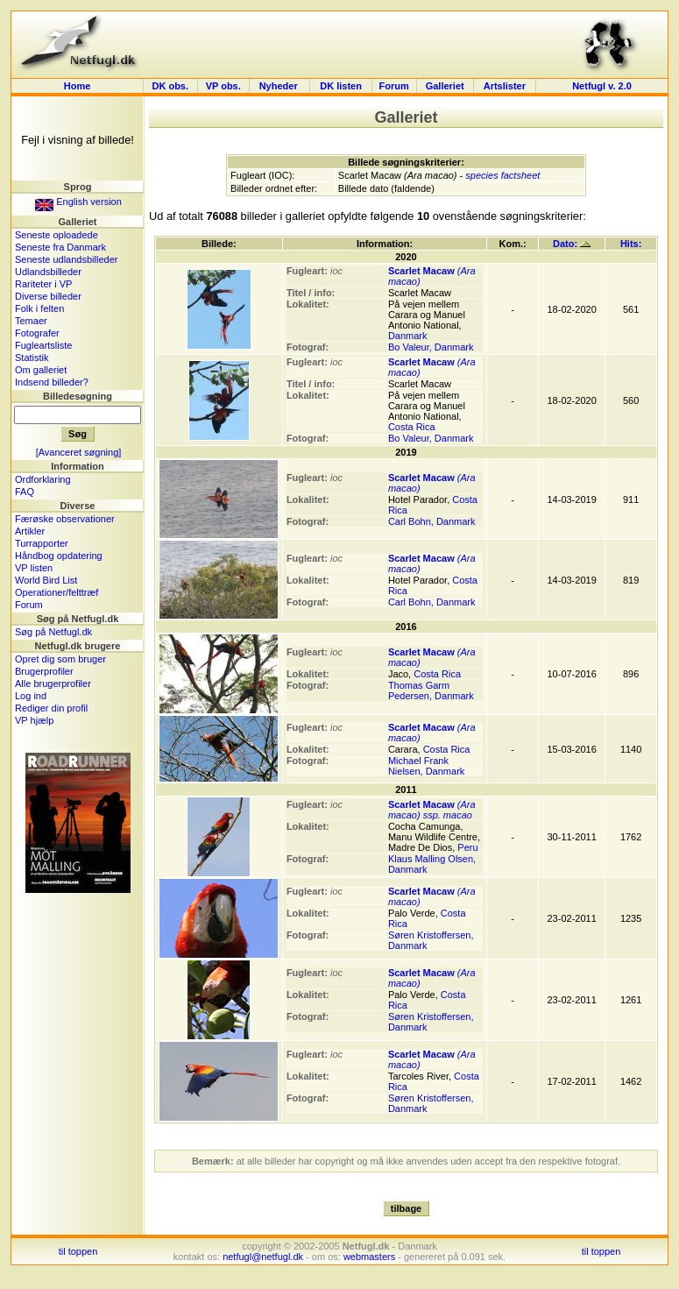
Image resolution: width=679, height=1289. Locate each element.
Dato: (572, 243)
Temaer (31, 320)
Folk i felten (39, 308)
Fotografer (37, 333)
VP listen (34, 568)
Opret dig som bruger (60, 659)
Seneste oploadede (56, 235)
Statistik (32, 357)
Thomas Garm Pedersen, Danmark (431, 690)
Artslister (505, 86)
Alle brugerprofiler (53, 683)
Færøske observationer (65, 518)
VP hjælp (34, 720)
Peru (467, 847)
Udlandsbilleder (48, 271)
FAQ (24, 491)
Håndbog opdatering (59, 555)
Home (77, 86)
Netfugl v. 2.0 (602, 86)
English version (78, 201)
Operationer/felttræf (56, 592)
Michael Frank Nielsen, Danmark (426, 765)
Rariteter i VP (43, 284)
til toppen (78, 1251)
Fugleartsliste (43, 345)
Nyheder (280, 86)
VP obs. (223, 86)
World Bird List (46, 580)
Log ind (30, 696)
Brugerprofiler (44, 671)
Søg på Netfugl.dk (53, 632)
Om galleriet (41, 370)
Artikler (30, 531)
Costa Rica (411, 426)
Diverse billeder (48, 296)
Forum (394, 86)
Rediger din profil (51, 708)
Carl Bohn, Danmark (432, 521)
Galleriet (445, 86)
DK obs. (170, 86)
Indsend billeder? (51, 382)
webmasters (369, 1256)
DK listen (341, 86)
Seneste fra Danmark (60, 247)
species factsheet (502, 175)
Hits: (630, 243)
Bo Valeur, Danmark (431, 347)
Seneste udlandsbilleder (66, 259)
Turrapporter (41, 543)
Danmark (408, 335)
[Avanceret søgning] (79, 452)
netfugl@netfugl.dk (263, 1256)
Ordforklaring (43, 479)
